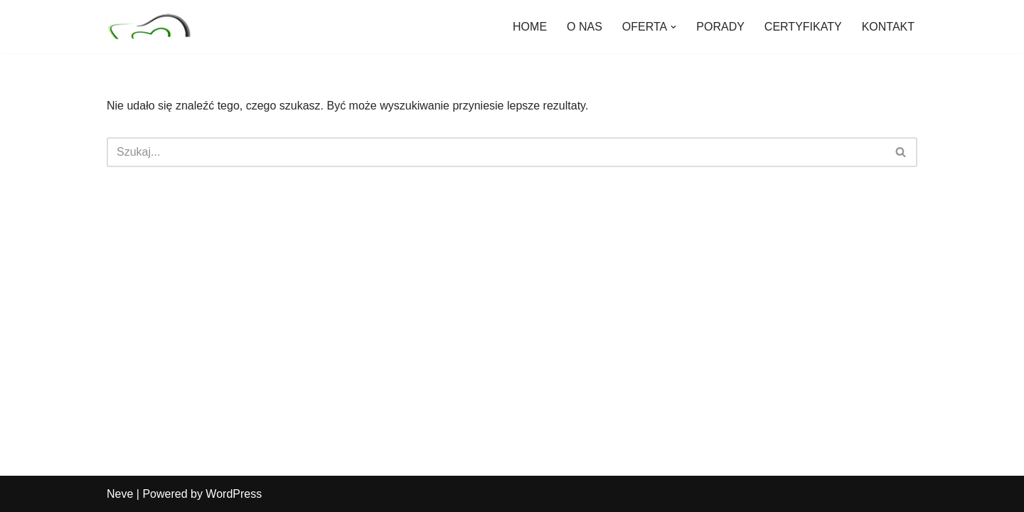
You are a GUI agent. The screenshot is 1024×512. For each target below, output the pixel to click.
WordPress (234, 494)
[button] (673, 27)
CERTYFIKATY (803, 27)
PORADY (720, 27)
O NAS (584, 27)
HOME (530, 27)
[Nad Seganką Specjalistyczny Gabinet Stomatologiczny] (149, 27)
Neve (120, 494)
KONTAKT (888, 27)
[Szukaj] (496, 152)
